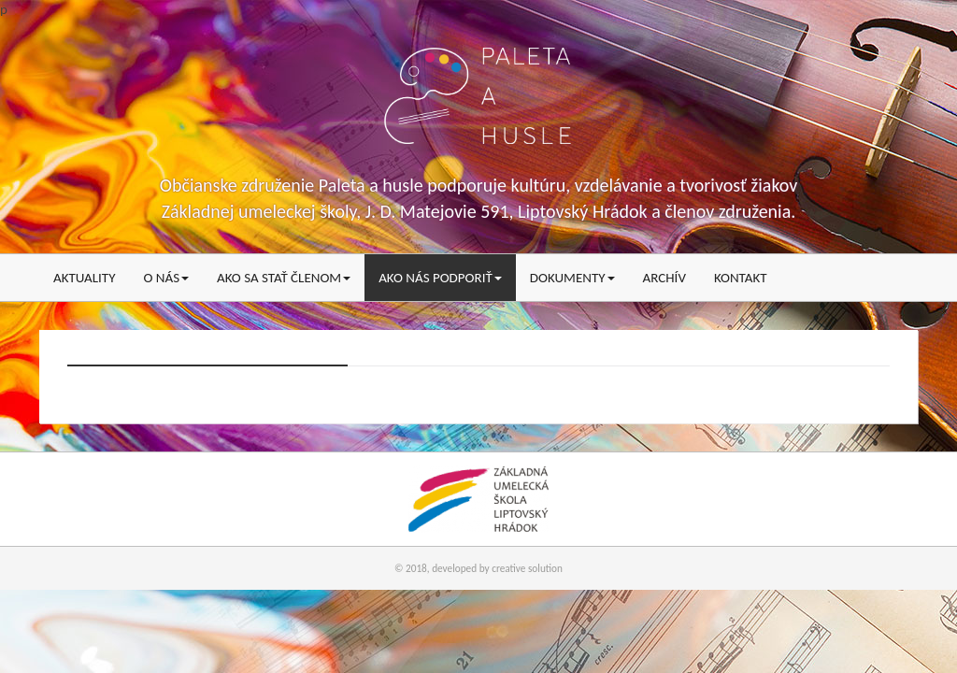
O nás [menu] (166, 277)
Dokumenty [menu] (572, 277)
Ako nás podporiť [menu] (440, 277)
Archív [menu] (664, 277)
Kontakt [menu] (740, 277)
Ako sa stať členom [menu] (283, 277)
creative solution (527, 568)
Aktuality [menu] (84, 277)
